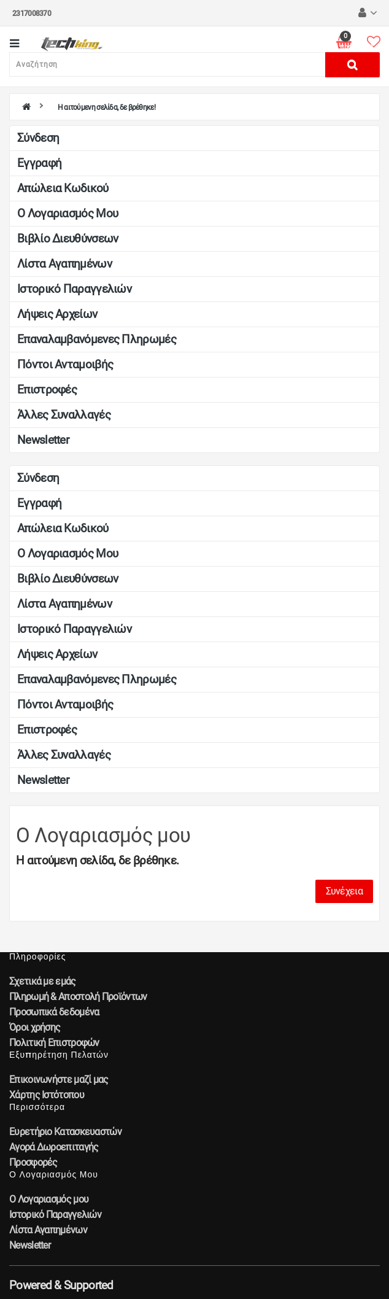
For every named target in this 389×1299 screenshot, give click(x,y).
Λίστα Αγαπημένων (64, 264)
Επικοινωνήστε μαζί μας (59, 1079)
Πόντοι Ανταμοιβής (65, 364)
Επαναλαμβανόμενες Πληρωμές (96, 339)
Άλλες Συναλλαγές (63, 415)
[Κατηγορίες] (14, 44)
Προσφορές (33, 1162)
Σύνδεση (38, 138)
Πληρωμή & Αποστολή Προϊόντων (78, 996)
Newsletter (43, 440)
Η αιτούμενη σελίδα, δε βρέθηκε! (106, 107)
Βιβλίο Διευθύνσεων (67, 238)
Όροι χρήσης (34, 1027)
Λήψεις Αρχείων (57, 314)
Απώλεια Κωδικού (63, 188)
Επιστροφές (47, 389)
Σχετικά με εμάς (42, 981)
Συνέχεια (344, 891)
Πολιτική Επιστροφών (54, 1043)
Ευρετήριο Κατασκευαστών (65, 1132)
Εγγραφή (39, 163)
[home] (26, 107)
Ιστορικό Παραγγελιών (74, 289)
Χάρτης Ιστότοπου (46, 1095)
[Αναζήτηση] (167, 64)
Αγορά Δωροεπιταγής (53, 1147)
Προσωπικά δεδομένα (54, 1012)
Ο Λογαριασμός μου (67, 213)
